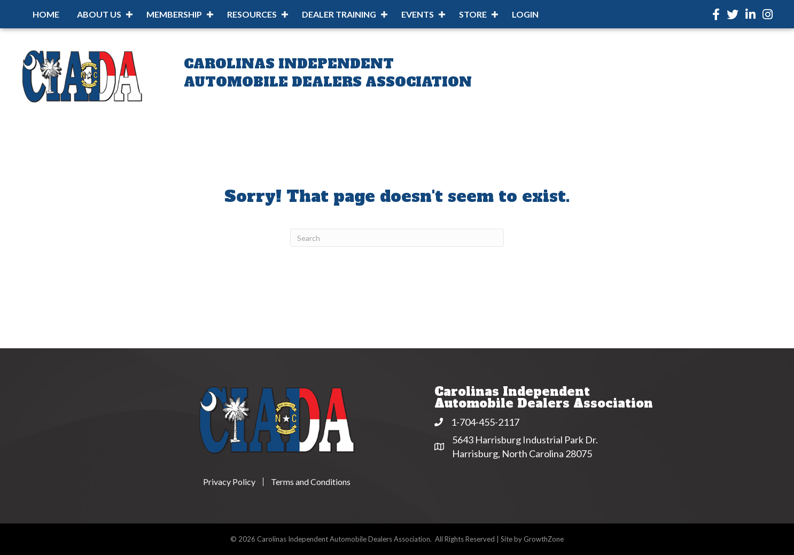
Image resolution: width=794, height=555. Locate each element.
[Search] (397, 238)
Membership (174, 14)
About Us (99, 14)
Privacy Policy (229, 482)
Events (417, 14)
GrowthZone (544, 539)
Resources (252, 14)
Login (525, 14)
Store (473, 14)
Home (46, 14)
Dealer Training (339, 14)
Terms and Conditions (311, 482)
